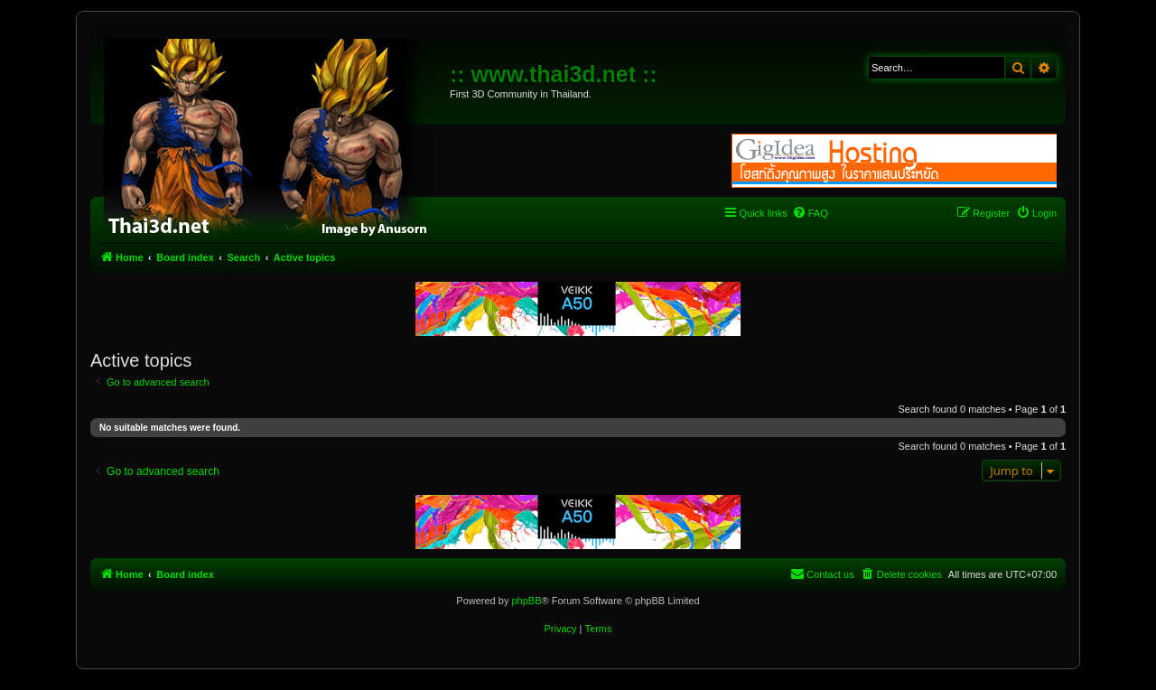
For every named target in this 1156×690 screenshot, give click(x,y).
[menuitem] (810, 213)
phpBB (526, 600)
